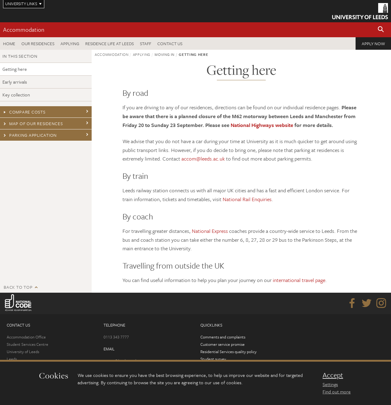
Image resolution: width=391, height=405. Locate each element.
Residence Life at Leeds (109, 43)
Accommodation (23, 29)
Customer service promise (222, 344)
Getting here (14, 69)
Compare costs (24, 112)
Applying (69, 43)
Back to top (18, 287)
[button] (381, 30)
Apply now (373, 43)
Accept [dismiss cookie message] (333, 375)
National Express (210, 231)
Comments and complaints (222, 337)
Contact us (169, 43)
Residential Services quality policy (228, 352)
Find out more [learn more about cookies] (337, 391)
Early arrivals (14, 81)
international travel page (299, 280)
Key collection (16, 94)
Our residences (37, 43)
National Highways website (262, 125)
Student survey (213, 359)
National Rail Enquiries (247, 199)
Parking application (29, 135)
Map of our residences (32, 123)
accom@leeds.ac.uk (203, 158)
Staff (145, 43)
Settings (330, 384)
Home (9, 43)
